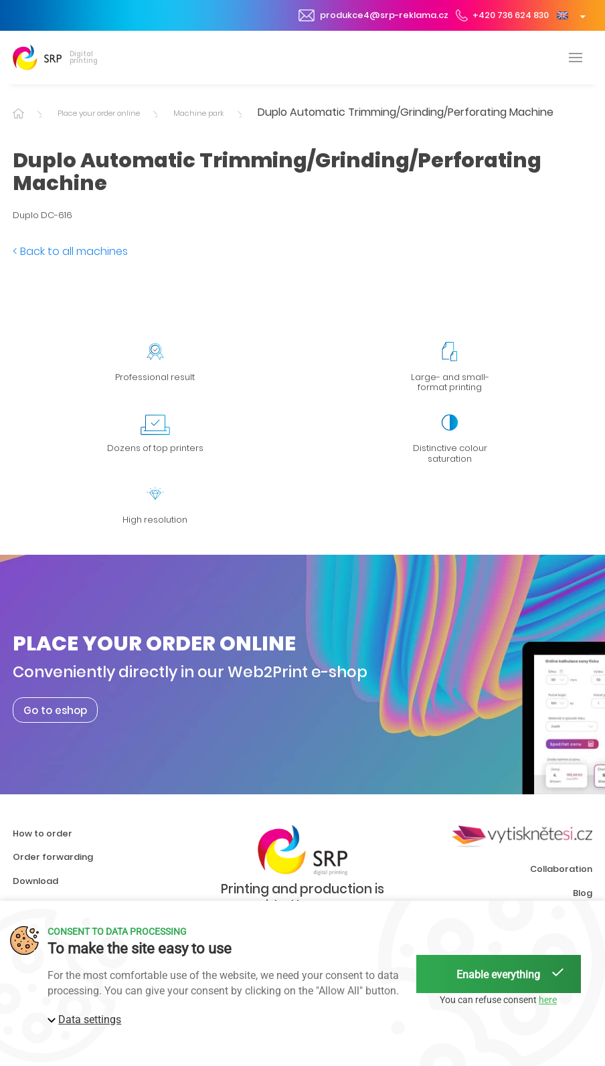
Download (35, 881)
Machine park (198, 113)
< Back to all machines (70, 251)
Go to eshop (55, 710)
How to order (42, 833)
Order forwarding (53, 857)
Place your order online (99, 113)
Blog (582, 893)
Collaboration (561, 869)
